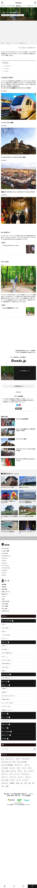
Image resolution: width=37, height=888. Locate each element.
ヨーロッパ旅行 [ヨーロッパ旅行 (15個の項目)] (6, 780)
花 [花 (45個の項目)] (3, 786)
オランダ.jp (21, 803)
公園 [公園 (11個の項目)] (18, 783)
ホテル (5, 656)
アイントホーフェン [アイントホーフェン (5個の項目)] (10, 758)
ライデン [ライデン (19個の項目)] (13, 780)
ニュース (5, 638)
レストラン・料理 (7, 660)
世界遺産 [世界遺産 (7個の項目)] (12, 783)
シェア (13, 886)
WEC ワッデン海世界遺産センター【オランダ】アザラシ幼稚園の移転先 (27, 502)
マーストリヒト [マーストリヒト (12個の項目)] (14, 777)
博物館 (5, 692)
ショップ (5, 728)
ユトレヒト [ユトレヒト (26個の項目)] (29, 777)
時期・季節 (4, 589)
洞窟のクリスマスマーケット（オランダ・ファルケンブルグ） (18, 192)
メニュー (23, 886)
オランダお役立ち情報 (11, 5)
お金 (5, 624)
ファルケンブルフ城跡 (7, 122)
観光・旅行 (3, 5)
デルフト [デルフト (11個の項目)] (32, 771)
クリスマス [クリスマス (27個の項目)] (13, 768)
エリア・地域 (6, 717)
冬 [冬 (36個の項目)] (22, 783)
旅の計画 (4, 586)
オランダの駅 (7, 635)
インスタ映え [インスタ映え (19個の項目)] (5, 768)
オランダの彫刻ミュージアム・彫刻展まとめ (9, 517)
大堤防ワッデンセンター (24, 487)
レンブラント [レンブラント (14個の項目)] (25, 780)
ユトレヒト (4, 563)
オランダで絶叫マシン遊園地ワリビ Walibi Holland (8, 502)
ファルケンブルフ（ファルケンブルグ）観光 (13, 157)
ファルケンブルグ (6, 66)
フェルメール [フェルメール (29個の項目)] (5, 777)
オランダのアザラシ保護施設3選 (7, 531)
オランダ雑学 (5, 606)
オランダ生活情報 (7, 731)
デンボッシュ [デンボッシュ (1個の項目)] (5, 774)
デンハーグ (4, 558)
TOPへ (32, 886)
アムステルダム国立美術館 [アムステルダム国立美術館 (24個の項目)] (8, 765)
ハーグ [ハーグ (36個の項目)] (12, 774)
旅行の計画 (6, 649)
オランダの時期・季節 (8, 653)
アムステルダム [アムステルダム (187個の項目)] (26, 758)
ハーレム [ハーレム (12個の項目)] (18, 774)
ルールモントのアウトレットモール (10, 245)
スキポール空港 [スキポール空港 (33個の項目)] (6, 771)
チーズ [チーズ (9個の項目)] (26, 771)
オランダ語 (4, 608)
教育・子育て (6, 724)
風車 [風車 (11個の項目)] (7, 786)
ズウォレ (4, 575)
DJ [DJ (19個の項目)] (3, 758)
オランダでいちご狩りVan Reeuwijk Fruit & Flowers (25, 459)
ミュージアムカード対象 (8, 703)
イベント (24, 5)
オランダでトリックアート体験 (7, 487)
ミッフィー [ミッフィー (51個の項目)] (22, 777)
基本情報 (4, 584)
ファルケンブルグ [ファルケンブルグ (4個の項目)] (26, 774)
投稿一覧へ (18, 408)
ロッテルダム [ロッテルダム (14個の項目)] (5, 783)
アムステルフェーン (6, 555)
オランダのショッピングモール (10, 696)
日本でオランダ (5, 611)
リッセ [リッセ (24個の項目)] (19, 780)
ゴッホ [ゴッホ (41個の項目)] (24, 768)
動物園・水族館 (7, 699)
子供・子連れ (6, 667)
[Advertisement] (18, 32)
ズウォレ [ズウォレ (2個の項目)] (20, 771)
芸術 (5, 646)
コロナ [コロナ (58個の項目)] (19, 768)
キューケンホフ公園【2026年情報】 (26, 516)
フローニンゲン (7, 721)
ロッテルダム (5, 553)
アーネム (4, 572)
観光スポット (18, 5)
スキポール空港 (5, 551)
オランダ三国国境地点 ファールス (10, 308)
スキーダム (4, 570)
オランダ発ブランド (7, 678)
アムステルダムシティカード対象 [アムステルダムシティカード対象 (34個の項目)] (9, 761)
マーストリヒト (20, 15)
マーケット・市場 (7, 706)
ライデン (4, 560)
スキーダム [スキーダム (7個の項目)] (14, 771)
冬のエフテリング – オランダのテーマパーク (27, 532)
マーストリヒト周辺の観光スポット (20, 43)
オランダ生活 (5, 603)
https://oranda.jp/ (22, 401)
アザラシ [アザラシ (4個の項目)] (18, 758)
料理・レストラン (6, 591)
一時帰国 (5, 738)
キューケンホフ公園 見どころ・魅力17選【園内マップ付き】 (25, 429)
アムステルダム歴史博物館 (22, 419)
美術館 (5, 688)
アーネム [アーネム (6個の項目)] (27, 765)
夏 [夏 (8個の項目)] (26, 783)
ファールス (5, 71)
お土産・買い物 (30, 5)
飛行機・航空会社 (7, 663)
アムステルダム (5, 548)
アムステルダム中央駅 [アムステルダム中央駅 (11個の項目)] (22, 761)
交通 (3, 599)
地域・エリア (18, 795)
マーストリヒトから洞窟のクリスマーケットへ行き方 (16, 88)
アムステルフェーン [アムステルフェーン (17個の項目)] (19, 765)
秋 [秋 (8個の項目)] (33, 783)
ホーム (4, 886)
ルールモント (5, 69)
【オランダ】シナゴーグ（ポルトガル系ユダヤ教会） (25, 449)
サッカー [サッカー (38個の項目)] (30, 768)
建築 (5, 671)
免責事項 (33, 350)
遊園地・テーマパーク (8, 710)
